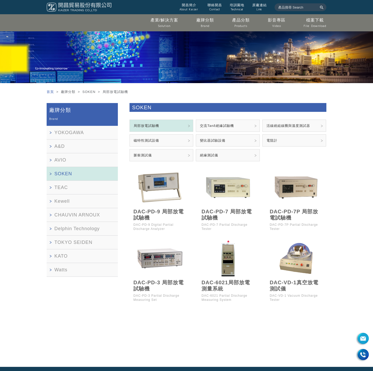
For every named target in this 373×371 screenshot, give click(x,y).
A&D (59, 146)
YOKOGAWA (69, 132)
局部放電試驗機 (146, 126)
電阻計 (272, 140)
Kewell (62, 201)
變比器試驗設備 (212, 140)
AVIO (60, 160)
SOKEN (63, 173)
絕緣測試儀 (209, 155)
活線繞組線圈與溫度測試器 (288, 126)
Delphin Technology (77, 228)
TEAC (61, 187)
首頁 (51, 92)
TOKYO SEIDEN (73, 242)
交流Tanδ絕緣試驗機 (217, 126)
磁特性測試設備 (146, 140)
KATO (61, 256)
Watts (60, 269)
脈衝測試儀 (143, 155)
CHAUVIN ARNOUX (77, 214)
